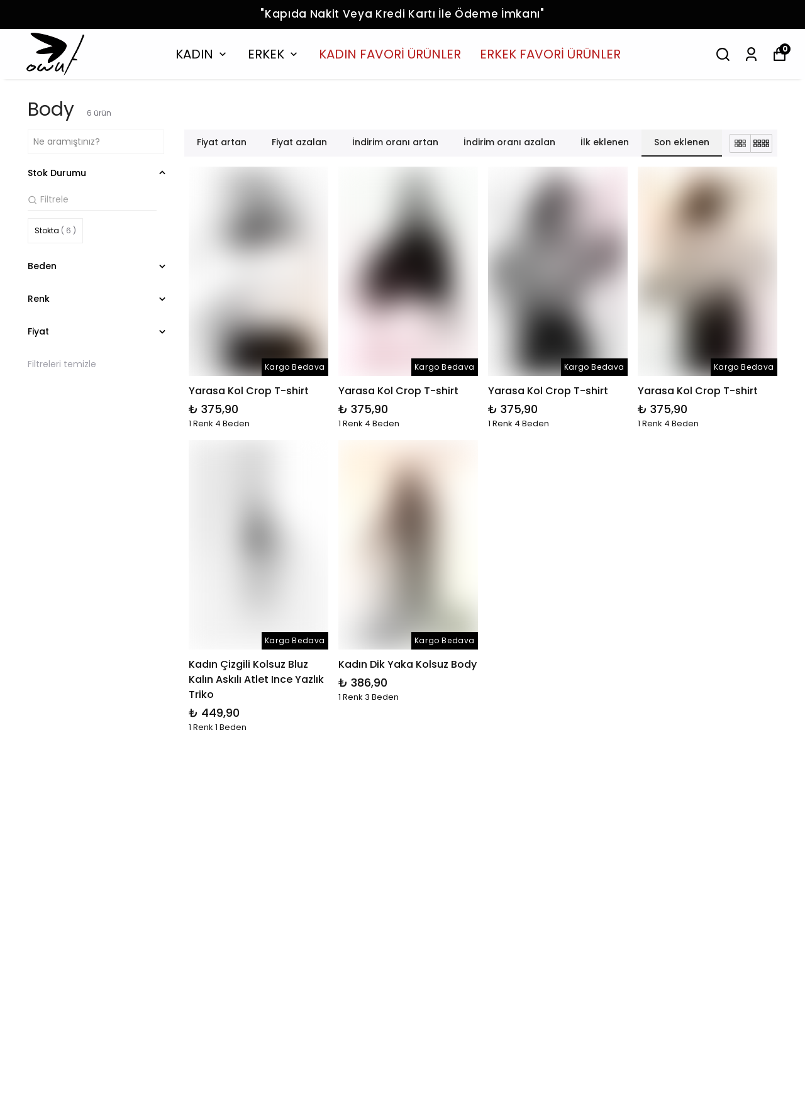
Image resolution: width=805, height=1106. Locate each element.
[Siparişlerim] (751, 54)
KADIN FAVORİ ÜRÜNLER (390, 54)
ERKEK (274, 54)
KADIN (202, 54)
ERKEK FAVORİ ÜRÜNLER (550, 54)
